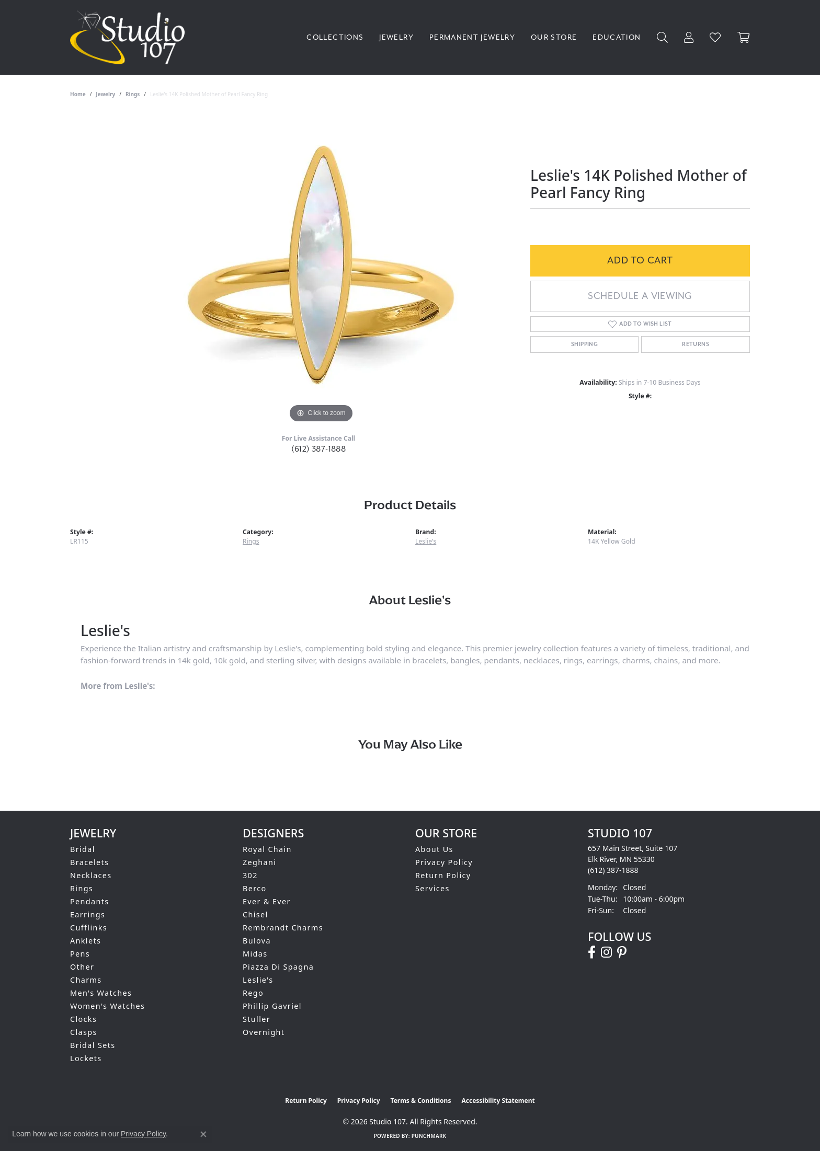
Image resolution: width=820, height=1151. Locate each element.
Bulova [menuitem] (257, 941)
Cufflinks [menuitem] (88, 928)
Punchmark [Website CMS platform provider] (429, 1136)
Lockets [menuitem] (86, 1058)
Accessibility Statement (497, 1100)
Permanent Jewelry (472, 37)
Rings (133, 94)
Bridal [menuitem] (82, 849)
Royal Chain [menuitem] (267, 849)
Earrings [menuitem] (87, 914)
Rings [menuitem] (81, 888)
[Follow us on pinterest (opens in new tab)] (622, 952)
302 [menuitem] (250, 875)
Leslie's (425, 541)
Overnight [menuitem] (263, 1032)
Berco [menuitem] (255, 888)
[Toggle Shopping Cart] (743, 37)
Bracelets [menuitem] (89, 862)
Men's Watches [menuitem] (101, 993)
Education (617, 37)
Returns (695, 344)
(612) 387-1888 (318, 449)
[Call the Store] (613, 870)
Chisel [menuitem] (255, 914)
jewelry (105, 94)
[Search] (662, 37)
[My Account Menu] (689, 37)
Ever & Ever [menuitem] (267, 901)
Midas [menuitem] (255, 954)
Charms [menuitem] (86, 980)
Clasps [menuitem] (83, 1032)
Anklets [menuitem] (85, 941)
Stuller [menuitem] (256, 1019)
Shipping (584, 344)
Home (78, 94)
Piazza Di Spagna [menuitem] (278, 967)
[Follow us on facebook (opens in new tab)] (592, 952)
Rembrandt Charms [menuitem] (283, 928)
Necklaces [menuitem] (91, 875)
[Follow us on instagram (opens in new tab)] (606, 952)
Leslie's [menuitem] (258, 980)
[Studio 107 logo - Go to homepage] (130, 37)
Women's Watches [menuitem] (107, 1006)
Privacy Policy (444, 862)
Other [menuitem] (82, 967)
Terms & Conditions (421, 1100)
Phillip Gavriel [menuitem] (272, 1006)
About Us (434, 849)
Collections (334, 37)
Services (432, 888)
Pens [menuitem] (80, 954)
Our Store (554, 37)
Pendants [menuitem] (89, 901)
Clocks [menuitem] (83, 1019)
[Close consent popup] (203, 1134)
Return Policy (443, 875)
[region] (321, 268)
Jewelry (396, 37)
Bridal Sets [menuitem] (92, 1045)
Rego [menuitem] (253, 993)
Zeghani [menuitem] (259, 862)
